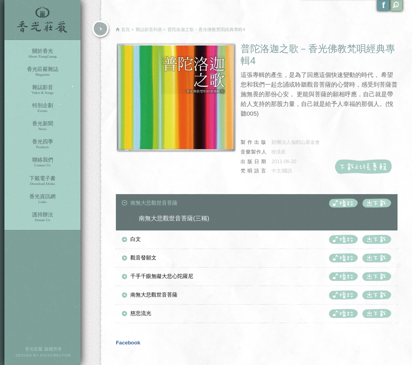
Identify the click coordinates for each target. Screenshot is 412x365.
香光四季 (42, 144)
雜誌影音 (42, 89)
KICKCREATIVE (55, 355)
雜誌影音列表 (149, 29)
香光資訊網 (42, 198)
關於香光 (42, 53)
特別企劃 (42, 107)
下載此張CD (366, 166)
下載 (376, 203)
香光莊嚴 (42, 20)
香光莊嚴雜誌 (42, 71)
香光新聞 (42, 125)
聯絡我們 (42, 162)
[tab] (257, 203)
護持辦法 (42, 217)
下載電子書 (42, 180)
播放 (343, 203)
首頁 (125, 29)
